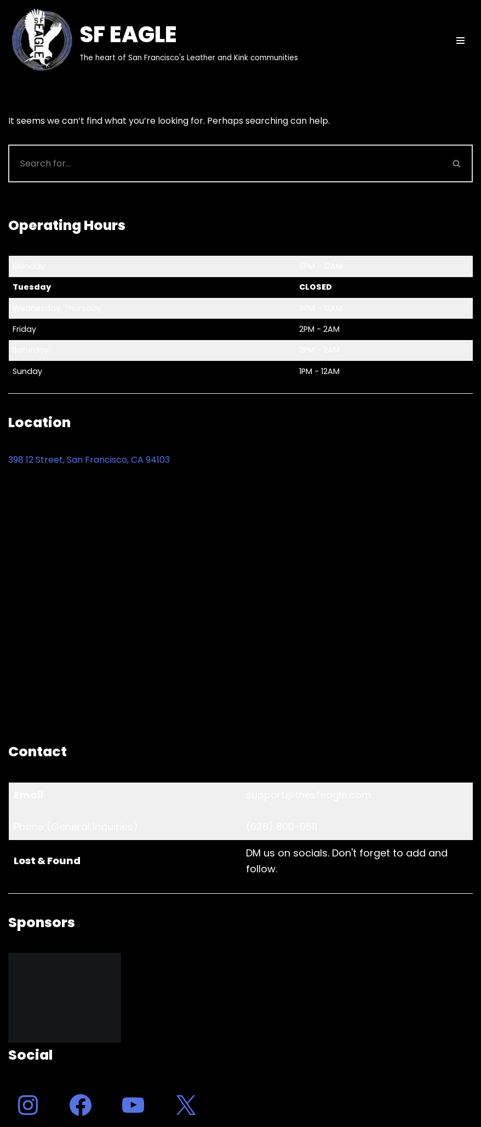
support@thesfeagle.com (308, 795)
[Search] (225, 163)
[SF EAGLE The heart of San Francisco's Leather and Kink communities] (153, 40)
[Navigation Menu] (460, 40)
